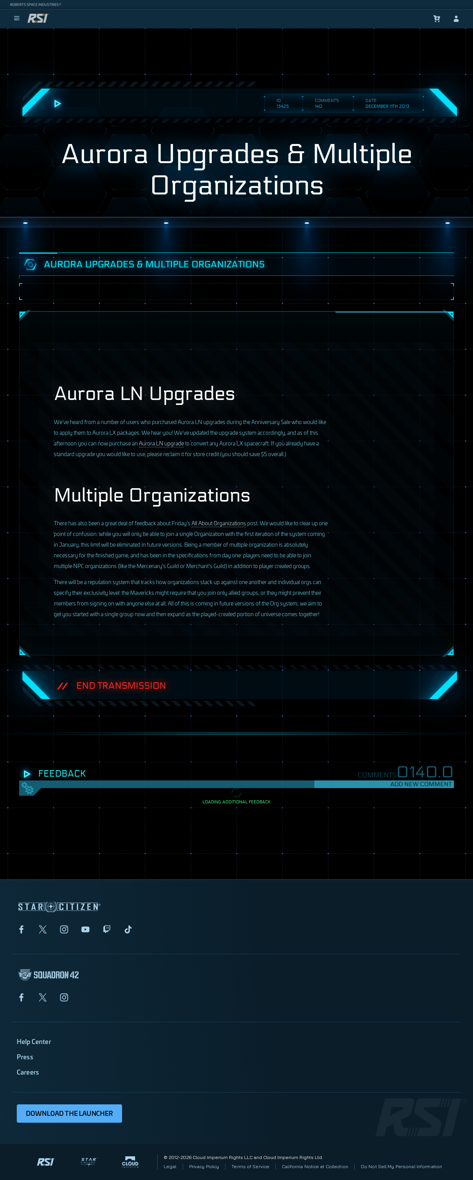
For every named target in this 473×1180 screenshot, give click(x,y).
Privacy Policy (204, 1166)
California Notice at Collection (315, 1166)
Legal (170, 1166)
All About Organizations (218, 523)
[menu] (16, 18)
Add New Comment (421, 784)
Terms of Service (250, 1166)
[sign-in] (456, 18)
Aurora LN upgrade (161, 443)
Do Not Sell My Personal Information (401, 1166)
